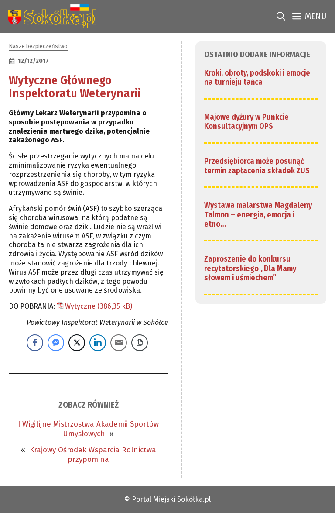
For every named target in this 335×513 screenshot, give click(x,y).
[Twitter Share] (76, 342)
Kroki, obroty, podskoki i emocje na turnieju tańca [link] (257, 77)
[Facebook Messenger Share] (56, 342)
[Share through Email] (118, 342)
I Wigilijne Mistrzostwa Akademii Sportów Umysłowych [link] (88, 429)
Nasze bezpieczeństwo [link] (38, 46)
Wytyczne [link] (80, 306)
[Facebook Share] (35, 342)
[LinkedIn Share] (97, 342)
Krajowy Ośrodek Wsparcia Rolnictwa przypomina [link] (93, 454)
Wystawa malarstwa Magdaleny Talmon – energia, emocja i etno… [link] (258, 214)
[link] (50, 16)
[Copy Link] (139, 342)
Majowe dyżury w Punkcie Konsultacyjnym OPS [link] (246, 121)
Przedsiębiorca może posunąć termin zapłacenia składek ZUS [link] (257, 166)
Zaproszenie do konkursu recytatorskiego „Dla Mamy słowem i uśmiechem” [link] (250, 268)
